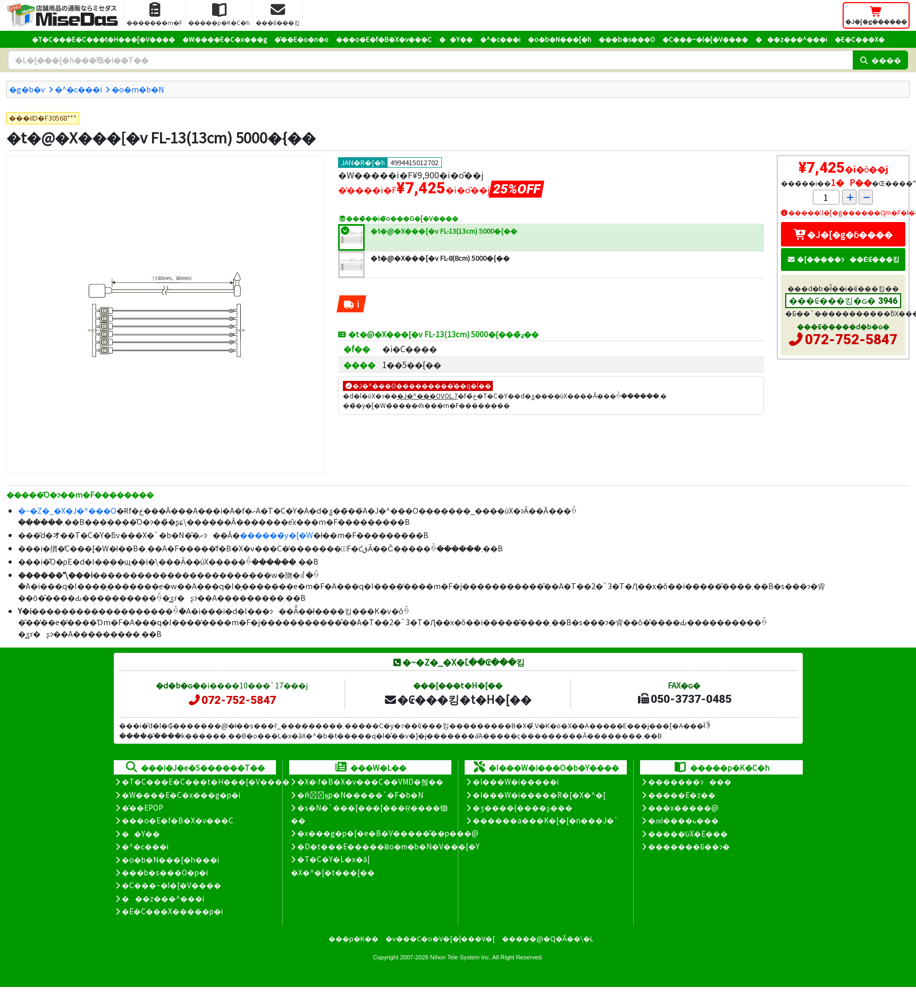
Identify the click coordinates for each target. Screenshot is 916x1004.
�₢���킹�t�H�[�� (457, 699)
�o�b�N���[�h (559, 39)
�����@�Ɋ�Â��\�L (547, 938)
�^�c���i (500, 39)
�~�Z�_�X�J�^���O (67, 510)
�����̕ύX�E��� (687, 833)
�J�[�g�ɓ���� (843, 234)
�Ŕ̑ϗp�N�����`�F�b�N (360, 794)
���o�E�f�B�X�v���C (384, 39)
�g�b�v (27, 89)
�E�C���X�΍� (860, 39)
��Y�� (456, 39)
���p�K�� (354, 938)
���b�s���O (627, 39)
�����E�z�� (682, 794)
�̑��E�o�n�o (301, 39)
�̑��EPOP (142, 807)
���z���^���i (791, 39)
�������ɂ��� (690, 781)
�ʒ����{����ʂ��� (523, 807)
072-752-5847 (851, 339)
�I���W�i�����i (516, 781)
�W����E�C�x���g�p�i (181, 794)
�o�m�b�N (138, 89)
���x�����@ (683, 807)
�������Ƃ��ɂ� (689, 846)
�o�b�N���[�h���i (170, 859)
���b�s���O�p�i (165, 872)
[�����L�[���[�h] (430, 60)
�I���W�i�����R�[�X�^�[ (539, 794)
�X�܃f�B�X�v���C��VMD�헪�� (370, 781)
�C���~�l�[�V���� (705, 39)
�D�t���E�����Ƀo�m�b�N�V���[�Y (388, 846)
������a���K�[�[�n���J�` (545, 820)
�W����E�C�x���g (224, 39)
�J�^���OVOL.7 (427, 395)
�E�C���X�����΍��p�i (172, 911)
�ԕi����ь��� (683, 820)
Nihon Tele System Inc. (460, 957)
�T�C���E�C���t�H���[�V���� (103, 39)
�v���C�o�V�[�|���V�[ (440, 938)
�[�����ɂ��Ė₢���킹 (843, 259)
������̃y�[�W (276, 534)
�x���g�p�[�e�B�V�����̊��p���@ (387, 833)
